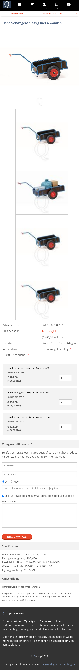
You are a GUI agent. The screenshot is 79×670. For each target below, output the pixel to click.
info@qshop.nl (16, 13)
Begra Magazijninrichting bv (58, 664)
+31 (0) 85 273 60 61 (52, 13)
